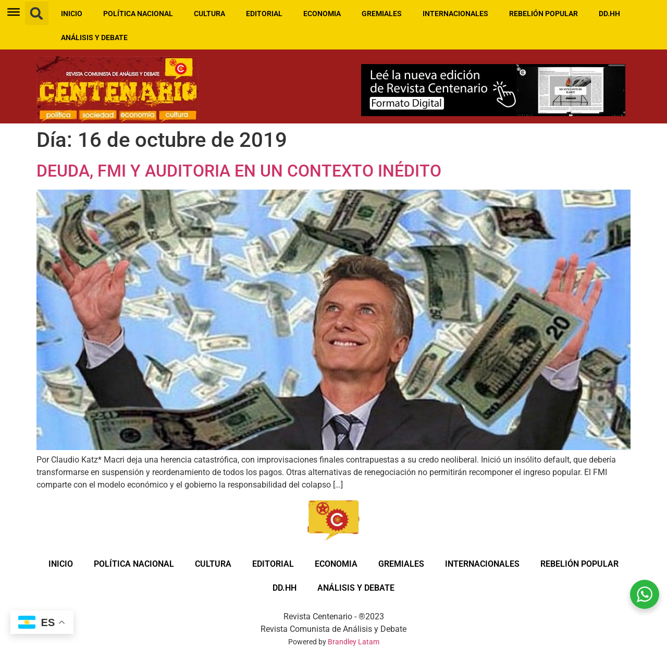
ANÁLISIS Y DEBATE (94, 37)
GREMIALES (382, 13)
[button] (36, 13)
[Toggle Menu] (13, 12)
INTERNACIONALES (455, 13)
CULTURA (209, 13)
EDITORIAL (264, 13)
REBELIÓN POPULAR (543, 13)
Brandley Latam (353, 642)
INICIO (71, 13)
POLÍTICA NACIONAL (138, 13)
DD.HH (609, 13)
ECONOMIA (322, 13)
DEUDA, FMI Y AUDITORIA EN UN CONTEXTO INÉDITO (238, 171)
